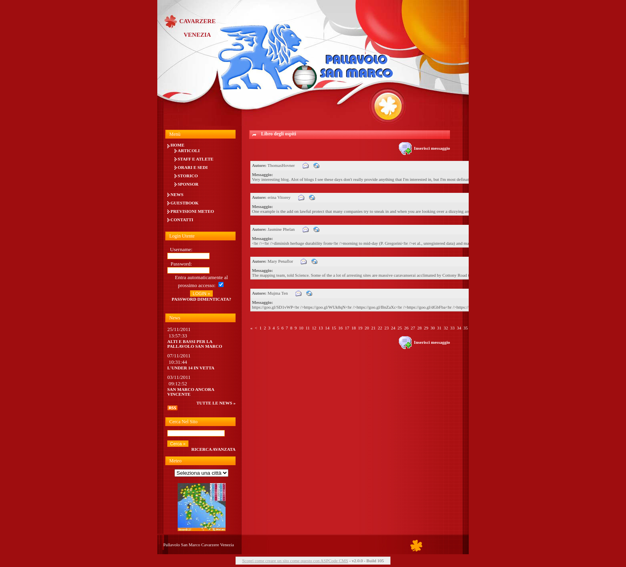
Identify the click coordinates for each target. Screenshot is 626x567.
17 (347, 327)
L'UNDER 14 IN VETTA (190, 367)
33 (452, 327)
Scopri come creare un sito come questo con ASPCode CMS (295, 560)
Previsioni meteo (192, 211)
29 (426, 327)
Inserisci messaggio (424, 148)
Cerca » (178, 443)
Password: (181, 264)
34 (459, 327)
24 (393, 327)
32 (446, 327)
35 (466, 327)
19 (360, 327)
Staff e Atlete (196, 159)
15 (334, 327)
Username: (181, 249)
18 (353, 327)
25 (400, 327)
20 (367, 327)
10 (301, 327)
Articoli (189, 150)
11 (307, 327)
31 (439, 327)
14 (327, 327)
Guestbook (184, 202)
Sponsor (188, 184)
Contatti (181, 219)
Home (177, 145)
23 (386, 327)
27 (413, 327)
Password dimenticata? (201, 299)
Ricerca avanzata (213, 449)
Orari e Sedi (193, 167)
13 (321, 327)
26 (406, 327)
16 (340, 327)
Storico (188, 175)
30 (432, 327)
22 (380, 327)
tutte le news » (216, 402)
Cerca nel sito (183, 421)
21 (373, 327)
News (176, 194)
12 (314, 327)
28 (419, 327)
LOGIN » (201, 293)
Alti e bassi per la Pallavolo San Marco (194, 344)
